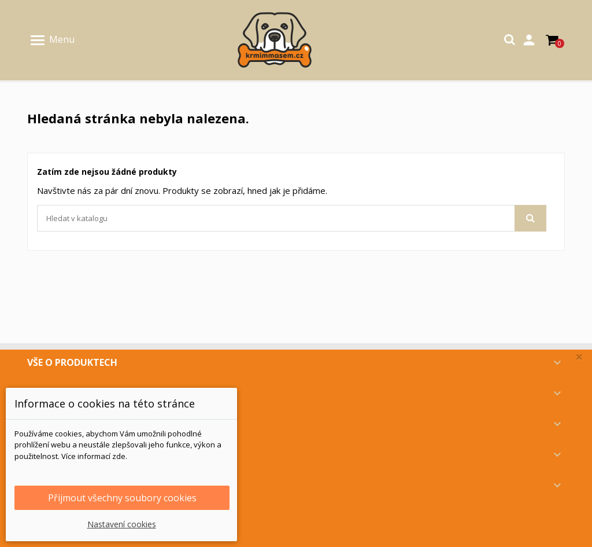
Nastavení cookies (121, 524)
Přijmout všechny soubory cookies (122, 497)
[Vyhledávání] (291, 218)
